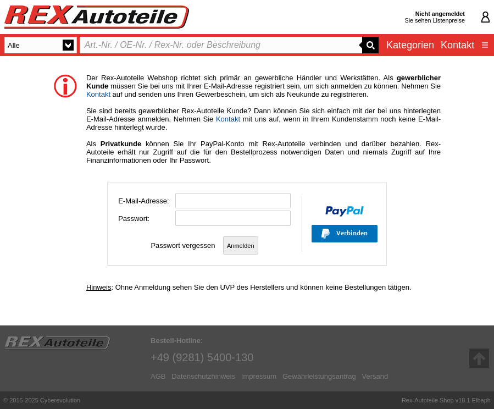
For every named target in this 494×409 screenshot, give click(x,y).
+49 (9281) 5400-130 (202, 357)
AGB (158, 376)
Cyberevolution (60, 400)
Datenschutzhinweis (203, 376)
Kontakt (457, 45)
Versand (375, 376)
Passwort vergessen (183, 245)
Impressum (258, 376)
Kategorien (410, 45)
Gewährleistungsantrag (319, 376)
